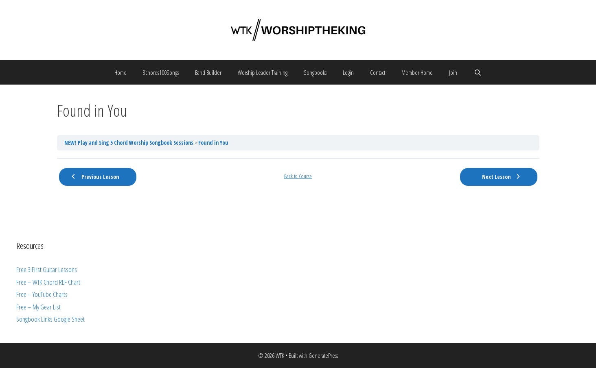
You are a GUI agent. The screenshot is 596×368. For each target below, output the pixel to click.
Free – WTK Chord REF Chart (48, 282)
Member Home (417, 72)
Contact (377, 72)
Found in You (213, 142)
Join (453, 72)
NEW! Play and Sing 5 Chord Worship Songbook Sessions (129, 142)
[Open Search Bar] (477, 72)
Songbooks (315, 72)
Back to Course (298, 176)
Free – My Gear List (38, 306)
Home (120, 72)
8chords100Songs (161, 72)
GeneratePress (323, 355)
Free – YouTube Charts (42, 294)
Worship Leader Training (262, 72)
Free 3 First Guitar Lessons (46, 269)
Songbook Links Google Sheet (50, 319)
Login (348, 72)
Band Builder (208, 72)
